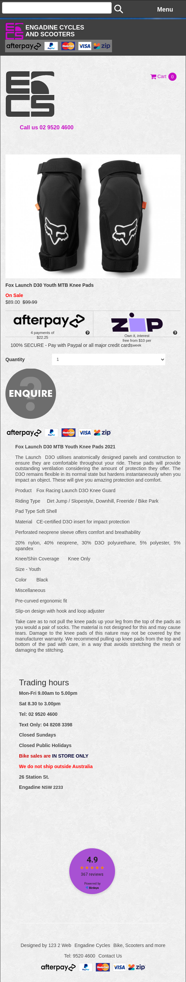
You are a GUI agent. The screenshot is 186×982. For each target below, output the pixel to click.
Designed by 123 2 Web (46, 945)
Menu (165, 9)
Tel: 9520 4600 (79, 956)
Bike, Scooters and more (139, 945)
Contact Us (110, 956)
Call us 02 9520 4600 (46, 127)
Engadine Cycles (92, 945)
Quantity (15, 359)
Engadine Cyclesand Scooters (54, 31)
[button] (163, 76)
